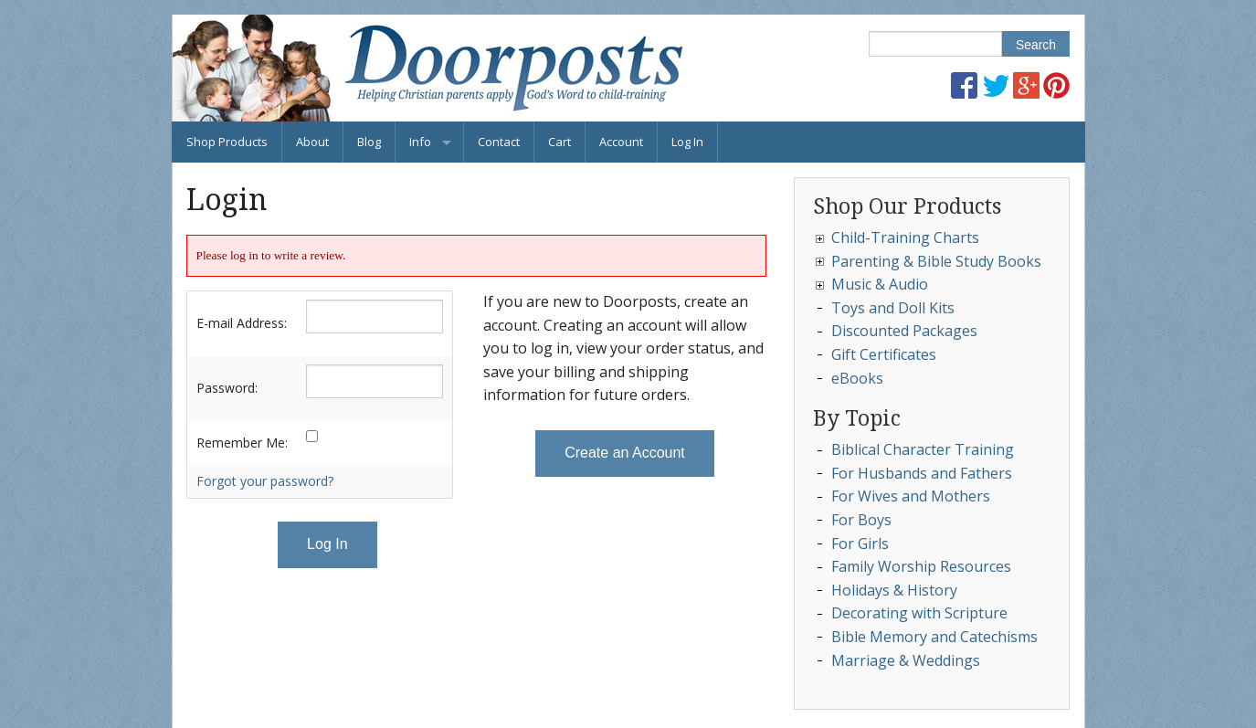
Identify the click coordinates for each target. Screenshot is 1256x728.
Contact (499, 141)
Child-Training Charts (905, 237)
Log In (687, 141)
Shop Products (227, 141)
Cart (559, 141)
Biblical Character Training (922, 449)
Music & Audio (879, 284)
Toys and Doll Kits (893, 308)
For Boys (861, 520)
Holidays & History (894, 590)
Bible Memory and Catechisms (934, 637)
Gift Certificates (883, 354)
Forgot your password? (264, 481)
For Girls (860, 543)
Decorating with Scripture (919, 613)
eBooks (857, 378)
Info (420, 141)
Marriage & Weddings (905, 660)
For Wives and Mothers (910, 496)
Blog (369, 141)
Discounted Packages (904, 331)
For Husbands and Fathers (921, 473)
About (312, 141)
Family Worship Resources (921, 566)
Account (621, 141)
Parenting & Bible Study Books (936, 261)
